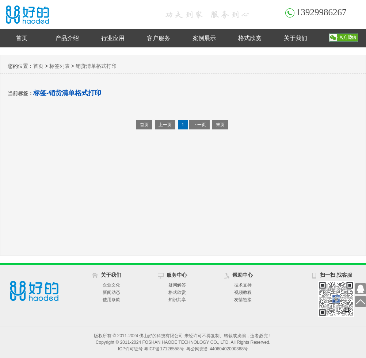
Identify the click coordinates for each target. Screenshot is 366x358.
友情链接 (243, 299)
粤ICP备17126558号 (164, 348)
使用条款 (111, 299)
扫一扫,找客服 (336, 275)
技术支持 (243, 285)
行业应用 (113, 38)
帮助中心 (242, 275)
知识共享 (177, 299)
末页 (220, 124)
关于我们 (295, 38)
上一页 (165, 124)
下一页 (199, 124)
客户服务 (158, 38)
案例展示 (204, 38)
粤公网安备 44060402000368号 (217, 348)
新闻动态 (111, 292)
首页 (21, 38)
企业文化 (111, 285)
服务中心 (177, 275)
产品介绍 (67, 38)
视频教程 (243, 292)
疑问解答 (177, 285)
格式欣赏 (250, 38)
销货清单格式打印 (96, 66)
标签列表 (59, 66)
